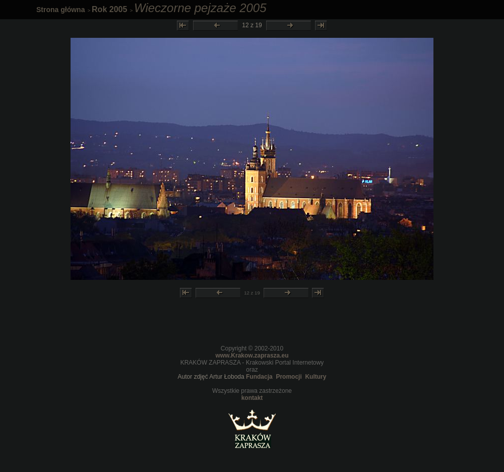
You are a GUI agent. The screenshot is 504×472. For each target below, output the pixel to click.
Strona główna (60, 10)
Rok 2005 (109, 9)
